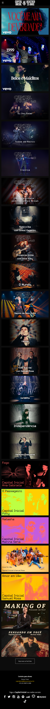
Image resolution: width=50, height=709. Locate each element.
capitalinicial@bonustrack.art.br (25, 681)
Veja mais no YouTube (25, 661)
